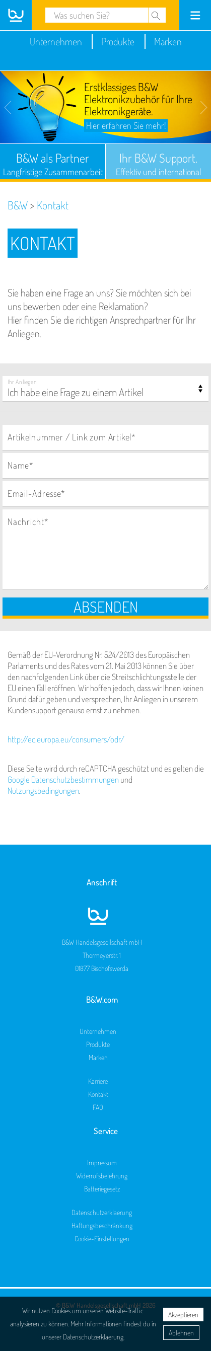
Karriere (98, 1081)
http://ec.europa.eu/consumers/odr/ (66, 739)
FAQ (98, 1107)
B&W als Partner (52, 163)
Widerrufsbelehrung (101, 1175)
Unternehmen (56, 41)
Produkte (117, 41)
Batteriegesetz (102, 1188)
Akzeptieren (183, 1314)
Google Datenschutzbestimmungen (63, 779)
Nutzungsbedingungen (43, 790)
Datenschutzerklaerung (102, 1212)
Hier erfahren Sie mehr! (126, 125)
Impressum (102, 1162)
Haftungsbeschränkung (102, 1225)
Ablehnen (181, 1332)
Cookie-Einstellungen (102, 1238)
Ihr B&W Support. (158, 163)
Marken (168, 41)
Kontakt (98, 1094)
